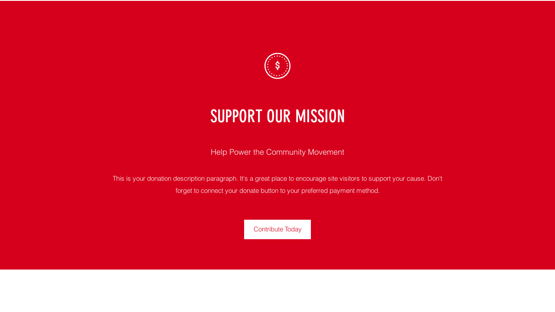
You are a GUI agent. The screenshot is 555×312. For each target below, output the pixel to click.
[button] (277, 229)
